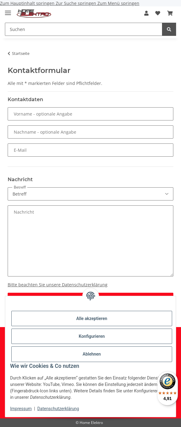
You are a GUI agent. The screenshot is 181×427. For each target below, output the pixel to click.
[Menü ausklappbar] (8, 10)
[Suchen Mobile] (83, 29)
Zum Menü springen (118, 3)
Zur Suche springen (76, 3)
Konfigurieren (92, 336)
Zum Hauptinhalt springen (28, 3)
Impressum (21, 408)
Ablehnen (92, 354)
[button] (146, 13)
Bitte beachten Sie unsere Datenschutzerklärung (57, 285)
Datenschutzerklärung (58, 408)
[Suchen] (169, 29)
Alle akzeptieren (91, 318)
